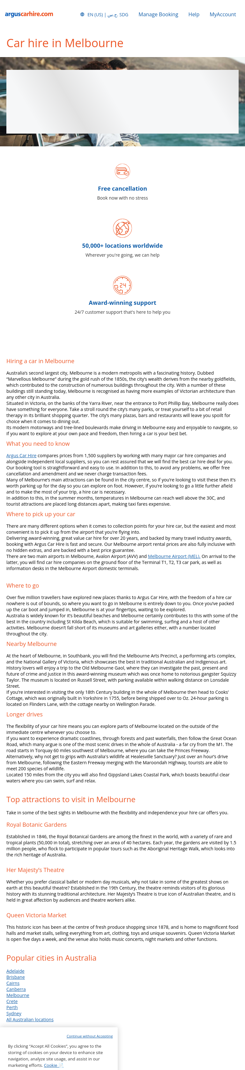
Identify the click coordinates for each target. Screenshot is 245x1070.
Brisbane (15, 977)
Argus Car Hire (21, 455)
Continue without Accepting (90, 1058)
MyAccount (223, 14)
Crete (12, 1001)
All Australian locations (30, 1019)
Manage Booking (158, 14)
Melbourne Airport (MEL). (174, 556)
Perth (12, 1007)
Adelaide (15, 971)
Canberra (16, 989)
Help (194, 14)
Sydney (13, 1013)
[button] (104, 14)
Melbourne (17, 995)
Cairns (12, 983)
